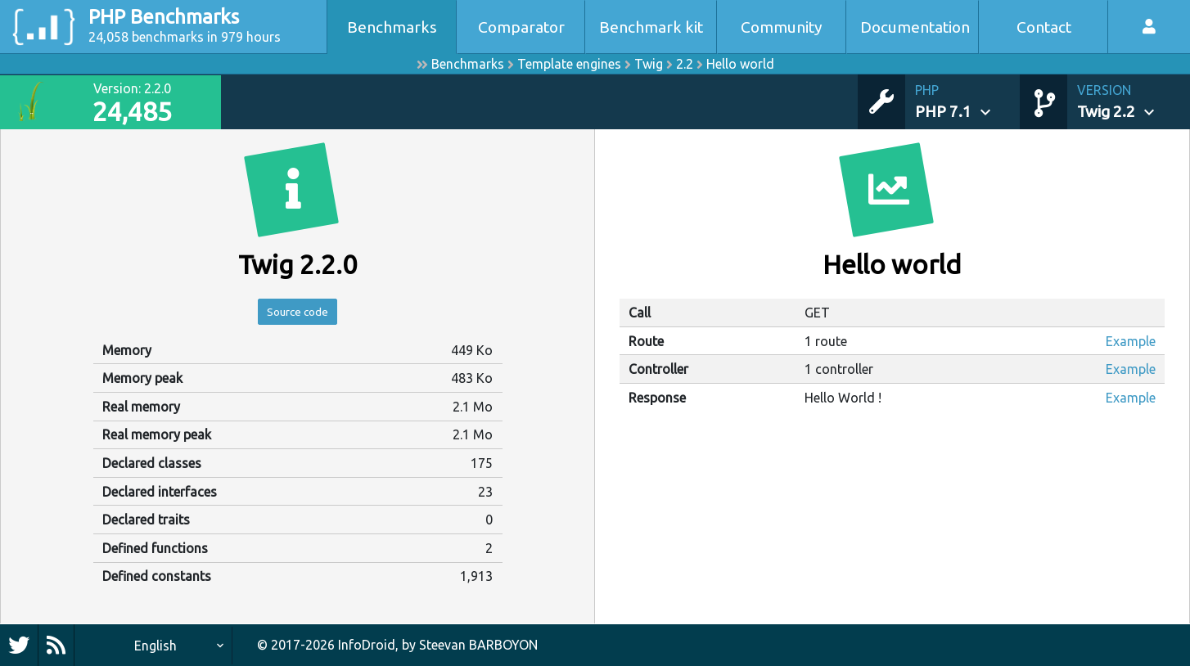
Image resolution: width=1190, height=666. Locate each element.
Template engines (569, 63)
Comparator (521, 27)
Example (1131, 341)
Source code (298, 314)
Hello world (740, 63)
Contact (1043, 27)
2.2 (684, 63)
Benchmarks (392, 27)
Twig (648, 63)
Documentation (915, 27)
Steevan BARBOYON (478, 644)
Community (782, 27)
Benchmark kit (651, 27)
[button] (967, 102)
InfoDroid (366, 644)
